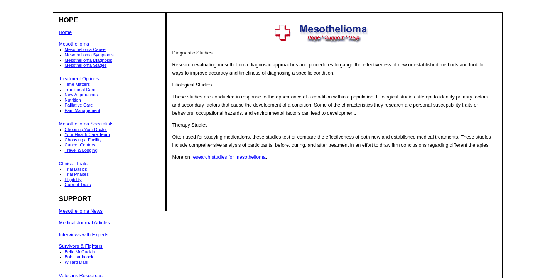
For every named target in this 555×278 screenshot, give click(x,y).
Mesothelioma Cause (85, 49)
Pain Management (82, 110)
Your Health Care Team (87, 134)
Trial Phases (77, 174)
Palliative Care (79, 105)
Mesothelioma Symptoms (89, 55)
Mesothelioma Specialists (86, 124)
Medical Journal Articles (84, 222)
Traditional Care (80, 89)
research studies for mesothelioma (228, 157)
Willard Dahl (76, 262)
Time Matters (77, 84)
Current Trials (78, 184)
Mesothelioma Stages (86, 65)
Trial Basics (76, 169)
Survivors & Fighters (81, 246)
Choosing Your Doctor (86, 129)
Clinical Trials (73, 163)
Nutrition (73, 100)
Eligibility (73, 179)
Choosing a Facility (83, 139)
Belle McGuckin (80, 251)
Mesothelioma (74, 44)
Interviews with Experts (84, 234)
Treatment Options (79, 78)
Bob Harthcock (79, 256)
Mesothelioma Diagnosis (88, 60)
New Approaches (81, 94)
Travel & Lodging (81, 150)
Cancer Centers (80, 144)
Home (65, 32)
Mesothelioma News (81, 211)
